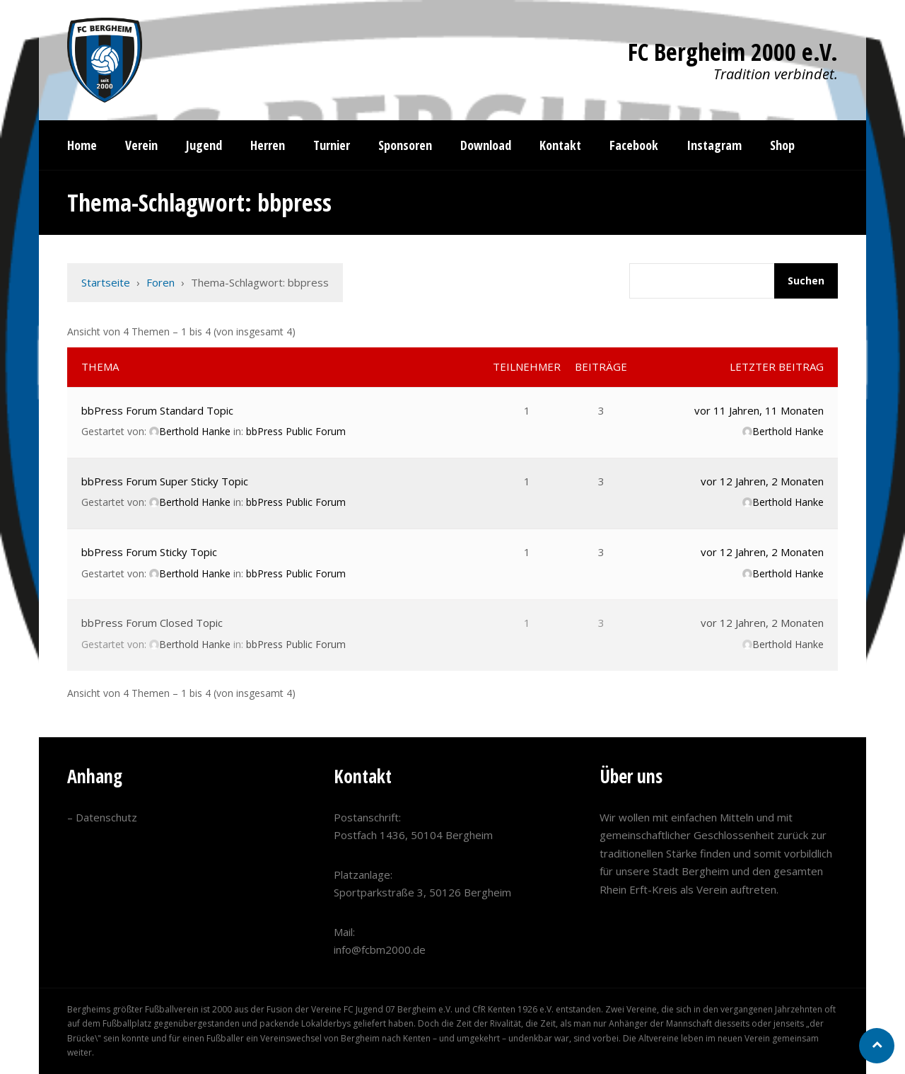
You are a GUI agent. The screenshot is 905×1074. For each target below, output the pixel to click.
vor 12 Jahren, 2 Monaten (762, 481)
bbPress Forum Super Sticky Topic (164, 481)
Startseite (105, 282)
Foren (160, 282)
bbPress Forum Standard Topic (157, 410)
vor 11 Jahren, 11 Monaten (759, 410)
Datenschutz (106, 817)
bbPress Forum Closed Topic (152, 623)
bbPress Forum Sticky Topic (149, 552)
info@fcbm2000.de (380, 949)
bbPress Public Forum (296, 431)
